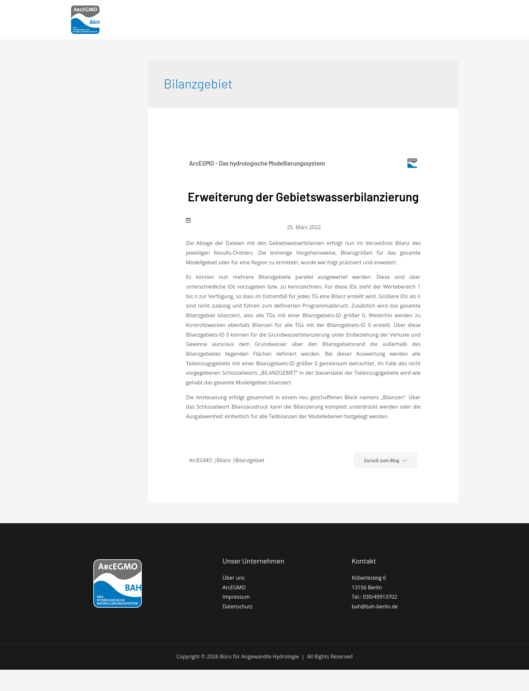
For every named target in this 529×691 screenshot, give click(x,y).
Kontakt (425, 20)
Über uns (233, 599)
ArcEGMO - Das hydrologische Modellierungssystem (261, 163)
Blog (400, 20)
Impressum (236, 618)
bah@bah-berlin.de (375, 627)
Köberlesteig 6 (369, 599)
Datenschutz (238, 627)
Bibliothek (371, 20)
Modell (282, 20)
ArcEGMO (251, 20)
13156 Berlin (367, 608)
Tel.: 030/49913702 (374, 618)
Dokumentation (327, 20)
